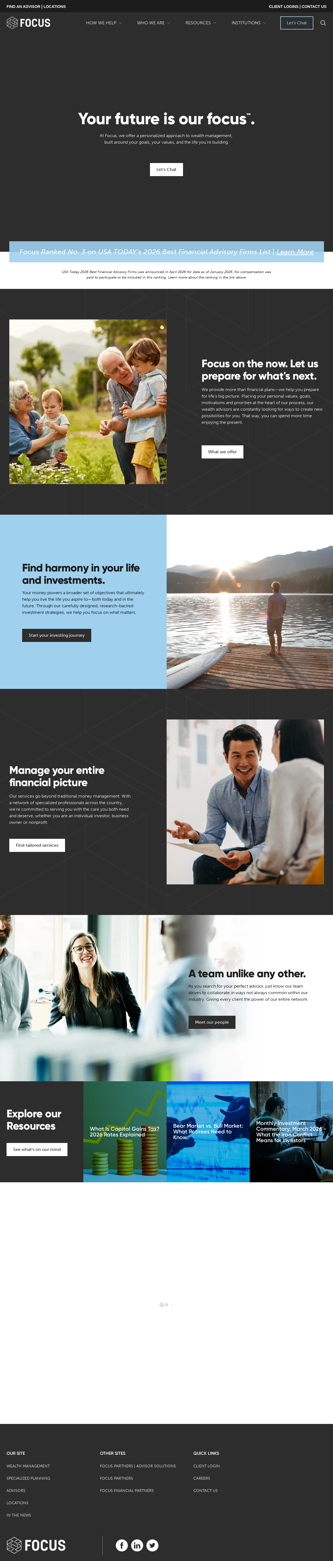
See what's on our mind (37, 1149)
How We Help (104, 24)
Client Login (206, 1466)
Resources (200, 24)
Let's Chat (297, 22)
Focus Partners (116, 1478)
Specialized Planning (28, 1478)
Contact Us (205, 1490)
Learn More (295, 252)
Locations (17, 1503)
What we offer (222, 451)
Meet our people (212, 1022)
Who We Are (153, 24)
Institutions (249, 24)
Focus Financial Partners (127, 1490)
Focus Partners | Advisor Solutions (138, 1466)
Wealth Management (28, 1466)
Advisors (16, 1490)
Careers (201, 1478)
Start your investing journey (57, 635)
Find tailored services (37, 845)
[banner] (37, 22)
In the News (19, 1515)
